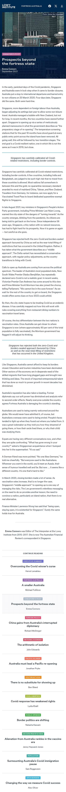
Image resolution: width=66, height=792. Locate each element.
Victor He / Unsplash (55, 14)
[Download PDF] (62, 6)
